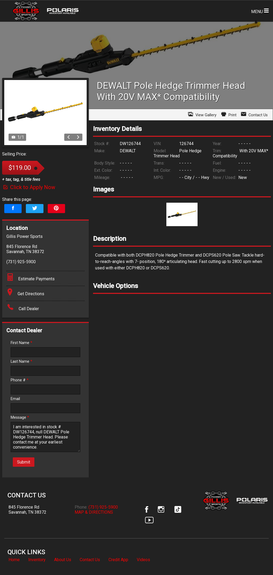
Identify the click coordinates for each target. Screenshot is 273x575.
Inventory (37, 559)
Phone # (20, 380)
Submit (23, 462)
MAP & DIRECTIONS (94, 512)
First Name (21, 343)
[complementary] (257, 559)
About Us (62, 559)
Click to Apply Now (28, 187)
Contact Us (90, 559)
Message (20, 417)
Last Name (21, 361)
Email (15, 399)
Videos (143, 559)
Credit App (118, 559)
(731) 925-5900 (103, 507)
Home (14, 559)
